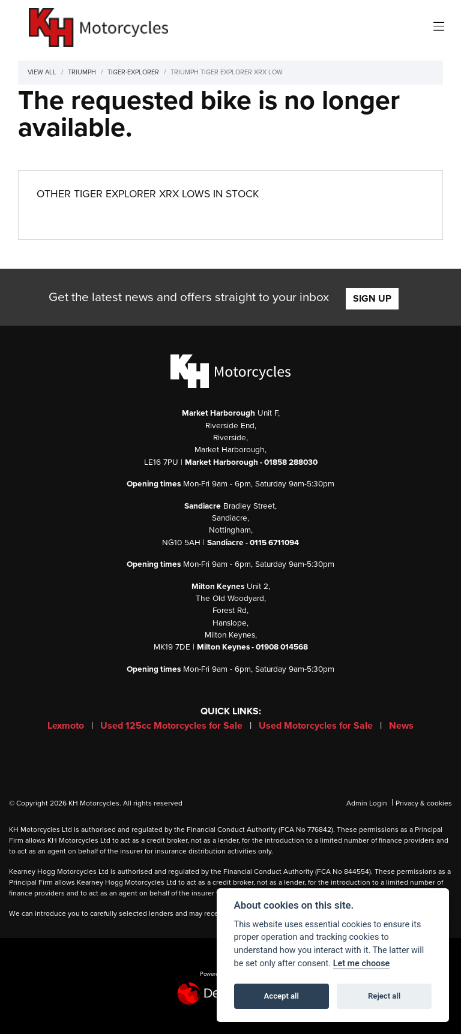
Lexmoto (66, 726)
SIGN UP (372, 299)
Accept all (281, 995)
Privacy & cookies (424, 803)
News (401, 726)
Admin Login (366, 803)
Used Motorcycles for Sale (317, 726)
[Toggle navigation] (438, 27)
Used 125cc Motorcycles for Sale (172, 726)
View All (42, 72)
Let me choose (361, 963)
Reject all (384, 995)
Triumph (82, 72)
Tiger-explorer (133, 72)
